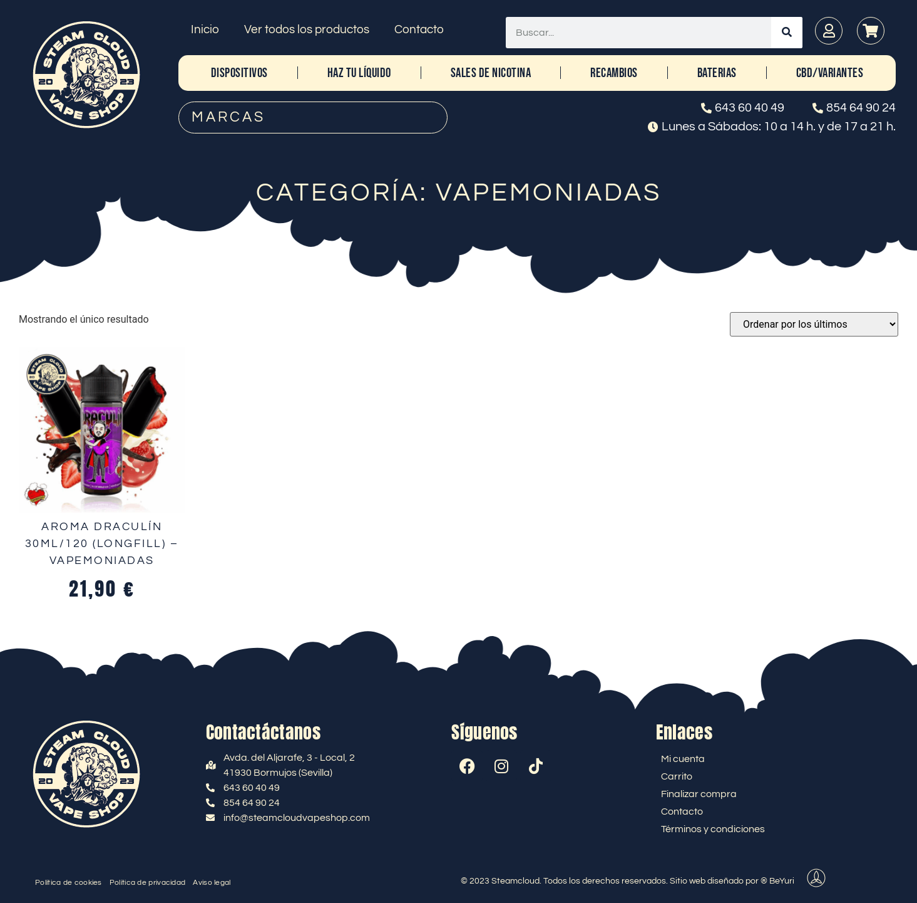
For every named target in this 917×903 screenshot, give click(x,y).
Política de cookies (68, 883)
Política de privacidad (148, 883)
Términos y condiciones (713, 829)
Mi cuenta (683, 759)
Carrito (676, 776)
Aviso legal (211, 883)
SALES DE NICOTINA (491, 73)
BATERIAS (717, 73)
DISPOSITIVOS (239, 73)
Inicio (205, 29)
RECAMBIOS (614, 73)
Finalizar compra (699, 794)
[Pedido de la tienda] (814, 324)
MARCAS (228, 117)
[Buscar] (786, 32)
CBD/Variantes (830, 73)
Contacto (419, 29)
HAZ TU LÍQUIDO (359, 73)
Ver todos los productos (306, 29)
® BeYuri (777, 881)
